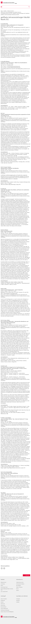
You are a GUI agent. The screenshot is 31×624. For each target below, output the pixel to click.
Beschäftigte (18, 585)
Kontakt (2, 602)
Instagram (18, 598)
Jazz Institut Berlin (4, 591)
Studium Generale (10, 10)
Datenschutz (3, 605)
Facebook (18, 600)
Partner (17, 590)
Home (2, 10)
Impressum (3, 603)
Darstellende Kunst (4, 587)
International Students (20, 583)
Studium (5, 10)
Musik (2, 585)
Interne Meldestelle (4, 608)
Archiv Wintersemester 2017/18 (6, 13)
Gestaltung (3, 583)
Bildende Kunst (3, 582)
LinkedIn (17, 602)
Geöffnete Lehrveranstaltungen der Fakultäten (21, 13)
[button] (29, 6)
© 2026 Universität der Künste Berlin (6, 616)
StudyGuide (26, 575)
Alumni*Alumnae (19, 587)
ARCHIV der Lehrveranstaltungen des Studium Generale (11, 12)
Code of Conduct (4, 598)
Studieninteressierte (20, 582)
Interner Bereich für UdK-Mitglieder (7, 611)
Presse (17, 588)
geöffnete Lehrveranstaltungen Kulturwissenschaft (10, 14)
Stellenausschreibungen (5, 610)
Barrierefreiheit (3, 606)
